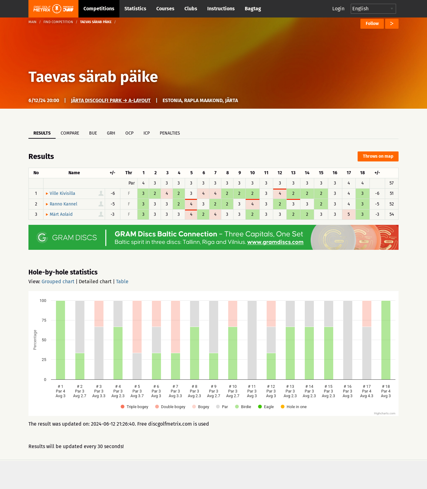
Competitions (98, 9)
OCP (129, 133)
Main (32, 22)
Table (122, 281)
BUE (93, 133)
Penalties (170, 133)
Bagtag (253, 9)
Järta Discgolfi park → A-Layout (111, 100)
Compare (70, 133)
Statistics (135, 9)
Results (42, 133)
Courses (165, 9)
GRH (111, 133)
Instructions (221, 9)
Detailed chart (95, 281)
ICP (146, 133)
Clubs (190, 9)
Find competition (58, 22)
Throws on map (378, 156)
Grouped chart (58, 281)
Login (338, 9)
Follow (372, 23)
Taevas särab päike (93, 77)
